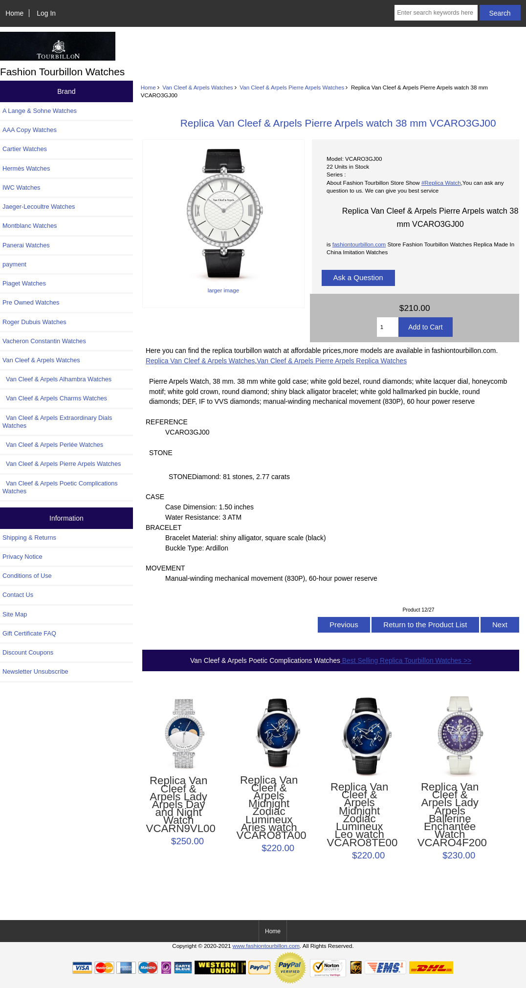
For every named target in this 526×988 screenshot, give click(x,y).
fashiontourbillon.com (359, 244)
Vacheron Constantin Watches (44, 341)
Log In (46, 13)
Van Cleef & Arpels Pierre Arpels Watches (292, 87)
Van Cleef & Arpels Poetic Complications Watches (60, 487)
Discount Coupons (27, 652)
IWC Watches (21, 187)
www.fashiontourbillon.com (266, 946)
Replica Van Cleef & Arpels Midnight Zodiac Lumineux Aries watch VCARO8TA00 (269, 808)
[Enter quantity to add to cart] (388, 327)
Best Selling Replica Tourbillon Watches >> (405, 660)
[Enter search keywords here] (435, 13)
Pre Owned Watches (30, 302)
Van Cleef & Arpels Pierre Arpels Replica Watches (332, 361)
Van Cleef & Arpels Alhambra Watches (56, 379)
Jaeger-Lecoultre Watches (38, 206)
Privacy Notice (22, 556)
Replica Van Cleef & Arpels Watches (200, 361)
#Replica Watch (441, 182)
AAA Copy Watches (29, 129)
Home (14, 13)
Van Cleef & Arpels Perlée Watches (52, 444)
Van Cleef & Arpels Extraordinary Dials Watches (57, 421)
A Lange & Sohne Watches (39, 110)
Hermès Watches (26, 168)
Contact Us (17, 594)
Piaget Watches (24, 283)
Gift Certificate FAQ (29, 633)
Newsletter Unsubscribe (35, 671)
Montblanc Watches (29, 225)
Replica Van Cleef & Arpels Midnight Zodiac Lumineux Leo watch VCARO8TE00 (359, 815)
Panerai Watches (26, 245)
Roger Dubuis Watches (34, 322)
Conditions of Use (27, 575)
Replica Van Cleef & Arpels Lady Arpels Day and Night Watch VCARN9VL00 (178, 805)
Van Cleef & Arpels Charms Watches (54, 398)
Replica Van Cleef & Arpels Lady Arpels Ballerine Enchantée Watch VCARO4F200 (449, 815)
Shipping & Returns (29, 537)
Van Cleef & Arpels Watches (197, 87)
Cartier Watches (24, 149)
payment (14, 264)
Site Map (14, 614)
